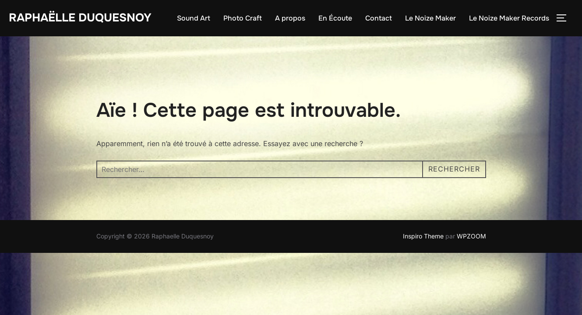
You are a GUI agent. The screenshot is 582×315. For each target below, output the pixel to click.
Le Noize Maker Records (509, 18)
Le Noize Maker (430, 18)
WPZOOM (471, 236)
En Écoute (335, 18)
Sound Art (193, 18)
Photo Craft (242, 18)
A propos (290, 18)
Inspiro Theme (423, 236)
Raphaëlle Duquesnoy (80, 17)
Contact (378, 18)
